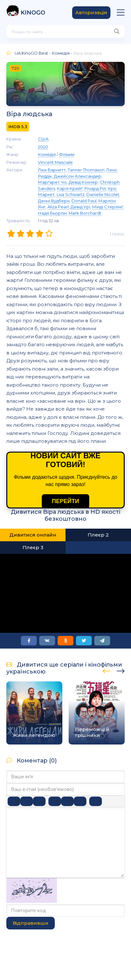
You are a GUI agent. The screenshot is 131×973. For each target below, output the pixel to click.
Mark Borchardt (85, 213)
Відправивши (30, 923)
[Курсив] (26, 801)
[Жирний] (14, 801)
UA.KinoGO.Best (31, 53)
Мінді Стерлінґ (107, 206)
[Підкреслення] (39, 801)
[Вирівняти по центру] (67, 801)
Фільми (66, 154)
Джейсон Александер (77, 176)
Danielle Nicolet (102, 194)
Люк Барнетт (52, 169)
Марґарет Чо (52, 182)
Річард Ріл (95, 188)
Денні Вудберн (54, 200)
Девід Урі (80, 206)
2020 (43, 146)
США (43, 138)
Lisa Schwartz (70, 194)
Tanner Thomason (86, 169)
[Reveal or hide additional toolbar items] (95, 801)
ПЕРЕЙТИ (65, 501)
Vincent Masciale (55, 162)
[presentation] (106, 670)
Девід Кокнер (83, 182)
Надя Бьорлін (52, 213)
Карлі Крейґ (70, 188)
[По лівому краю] (54, 801)
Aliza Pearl (58, 206)
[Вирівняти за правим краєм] (80, 801)
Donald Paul (84, 200)
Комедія (61, 53)
